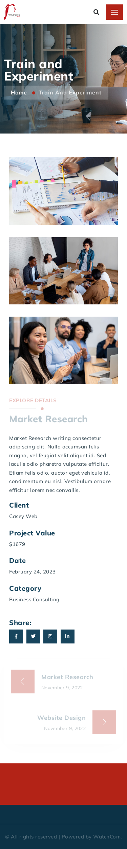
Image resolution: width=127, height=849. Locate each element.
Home (20, 92)
